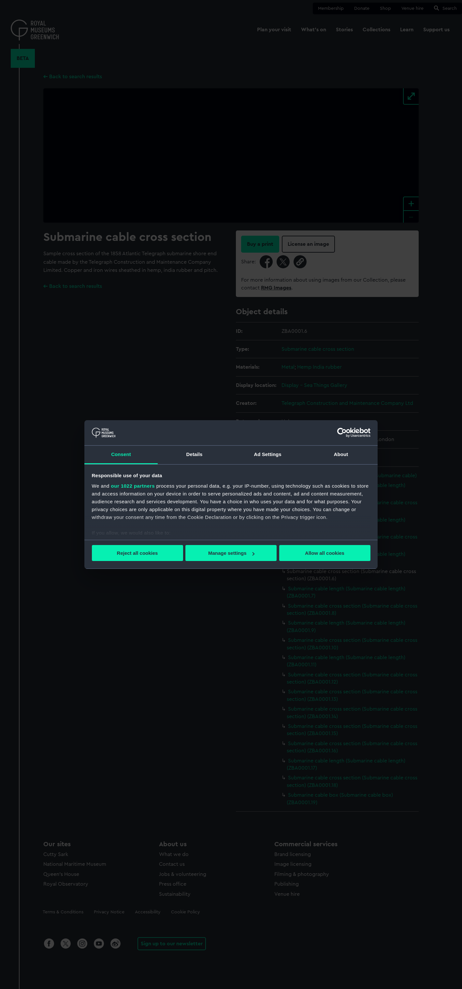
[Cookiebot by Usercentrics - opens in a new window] (341, 432)
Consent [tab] (121, 454)
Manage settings (231, 553)
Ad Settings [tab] (267, 454)
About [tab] (341, 454)
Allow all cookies (324, 553)
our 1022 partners (133, 486)
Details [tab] (194, 454)
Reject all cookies (137, 553)
